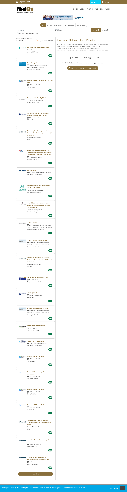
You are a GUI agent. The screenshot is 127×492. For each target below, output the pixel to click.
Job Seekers (95, 2)
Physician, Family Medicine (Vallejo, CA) (39, 47)
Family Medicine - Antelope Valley (37, 240)
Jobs (82, 9)
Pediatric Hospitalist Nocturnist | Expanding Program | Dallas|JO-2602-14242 (39, 422)
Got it (122, 488)
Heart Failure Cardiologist (35, 341)
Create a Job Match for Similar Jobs (83, 68)
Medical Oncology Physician (36, 325)
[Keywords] (35, 30)
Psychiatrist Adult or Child (35, 356)
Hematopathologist (33, 293)
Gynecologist (31, 170)
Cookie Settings (114, 488)
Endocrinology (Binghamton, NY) (37, 277)
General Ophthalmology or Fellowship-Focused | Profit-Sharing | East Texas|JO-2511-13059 (40, 133)
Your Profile (92, 9)
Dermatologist (32, 63)
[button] (105, 30)
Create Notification (47, 40)
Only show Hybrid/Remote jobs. (28, 33)
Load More (35, 474)
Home (75, 9)
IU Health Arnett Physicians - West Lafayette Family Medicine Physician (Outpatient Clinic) (38, 205)
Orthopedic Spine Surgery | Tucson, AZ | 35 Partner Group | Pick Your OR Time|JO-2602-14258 (40, 260)
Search (43, 25)
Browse (49, 25)
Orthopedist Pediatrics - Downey (37, 308)
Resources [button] (105, 9)
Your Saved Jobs (81, 25)
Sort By (20, 40)
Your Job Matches (69, 25)
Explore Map (58, 25)
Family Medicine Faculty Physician (37, 98)
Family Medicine (32, 222)
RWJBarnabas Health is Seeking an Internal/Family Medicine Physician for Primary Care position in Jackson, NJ (39, 152)
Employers (106, 2)
